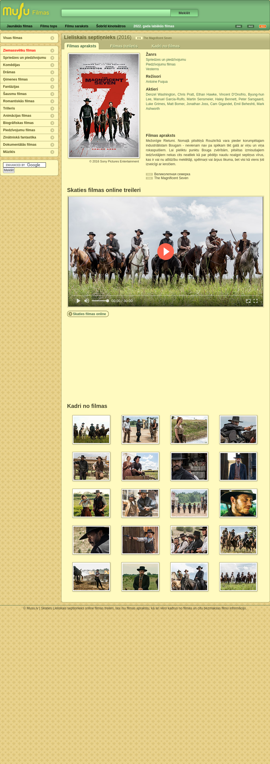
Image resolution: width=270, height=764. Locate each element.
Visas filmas (12, 38)
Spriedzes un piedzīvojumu (24, 58)
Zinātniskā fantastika (19, 137)
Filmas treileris (124, 46)
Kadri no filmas (166, 46)
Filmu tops (48, 26)
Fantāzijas (11, 87)
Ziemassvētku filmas (19, 50)
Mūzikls (9, 152)
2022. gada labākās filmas (153, 26)
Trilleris (9, 108)
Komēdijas (11, 65)
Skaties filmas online (89, 314)
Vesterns (152, 69)
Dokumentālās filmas (19, 145)
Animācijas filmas (17, 116)
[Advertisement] (178, 122)
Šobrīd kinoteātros (111, 26)
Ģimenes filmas (15, 79)
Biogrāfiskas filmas (18, 123)
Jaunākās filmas (20, 26)
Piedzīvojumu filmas (19, 130)
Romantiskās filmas (19, 101)
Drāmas (9, 72)
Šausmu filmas (15, 94)
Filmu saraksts (76, 26)
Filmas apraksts (81, 46)
